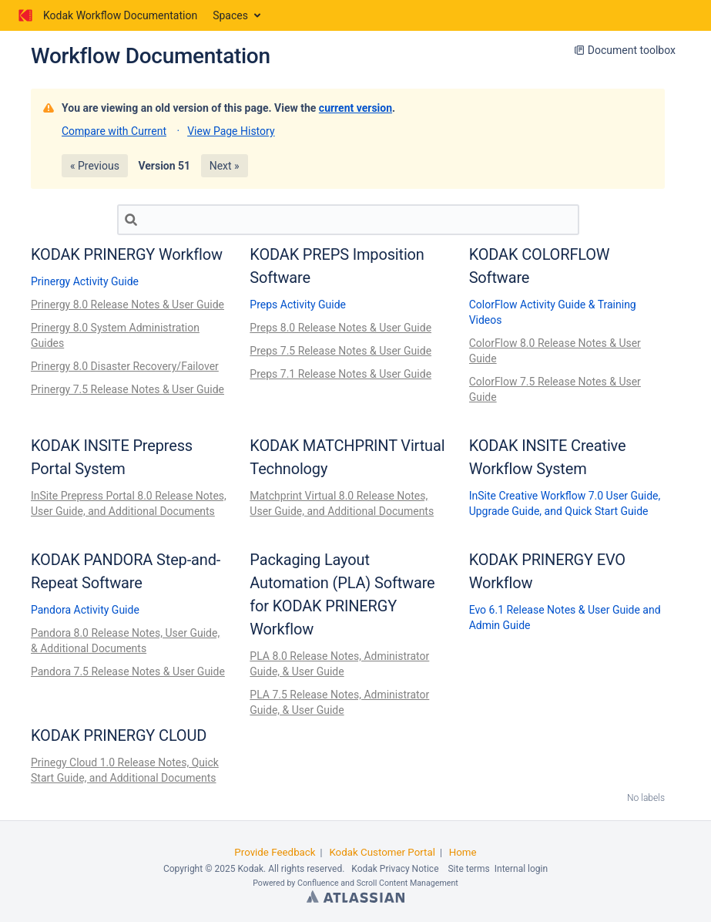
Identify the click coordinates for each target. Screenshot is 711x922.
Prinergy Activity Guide (85, 281)
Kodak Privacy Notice (394, 868)
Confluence (318, 883)
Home (463, 852)
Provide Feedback (274, 852)
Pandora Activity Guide (85, 610)
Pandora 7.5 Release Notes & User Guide (128, 671)
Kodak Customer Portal (382, 852)
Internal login (521, 868)
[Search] (348, 219)
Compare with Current (114, 131)
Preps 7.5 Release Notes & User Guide (340, 351)
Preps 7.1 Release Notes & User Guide (340, 374)
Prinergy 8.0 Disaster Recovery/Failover (125, 366)
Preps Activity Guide (298, 304)
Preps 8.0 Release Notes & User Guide (340, 327)
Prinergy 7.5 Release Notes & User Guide (127, 389)
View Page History (230, 131)
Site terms (468, 868)
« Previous (94, 166)
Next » (225, 166)
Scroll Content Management (407, 883)
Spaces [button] (230, 15)
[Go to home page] (106, 15)
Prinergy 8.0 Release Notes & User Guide (127, 304)
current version (355, 108)
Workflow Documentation (150, 56)
